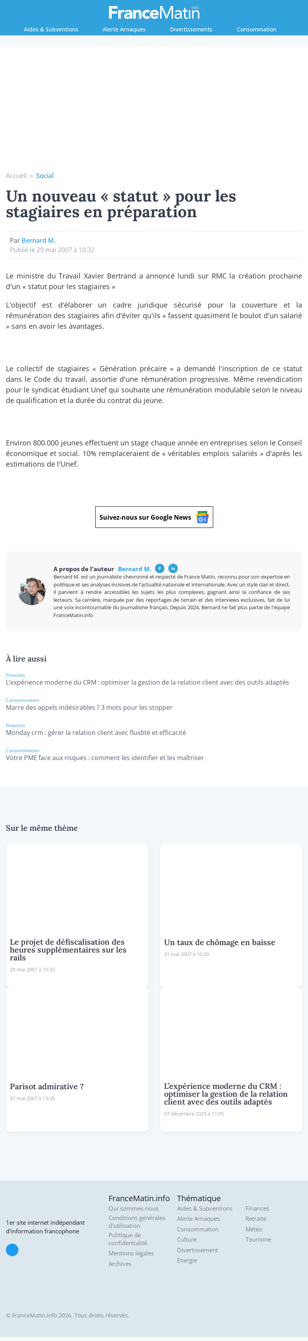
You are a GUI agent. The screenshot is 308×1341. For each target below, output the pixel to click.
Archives (120, 1264)
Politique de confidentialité (128, 1239)
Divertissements (191, 29)
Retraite (200, 46)
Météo (253, 1229)
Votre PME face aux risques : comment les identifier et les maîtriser (105, 757)
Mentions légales (131, 1253)
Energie (108, 46)
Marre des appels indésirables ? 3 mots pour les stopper (89, 707)
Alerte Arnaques (124, 29)
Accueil (16, 175)
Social (44, 175)
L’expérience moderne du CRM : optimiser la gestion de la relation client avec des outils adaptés (147, 682)
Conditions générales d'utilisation (137, 1221)
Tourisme (258, 1239)
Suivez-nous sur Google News (154, 517)
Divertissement (197, 1250)
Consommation (257, 29)
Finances (153, 46)
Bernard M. (38, 240)
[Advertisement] (154, 112)
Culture (187, 1239)
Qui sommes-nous (134, 1208)
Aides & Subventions (51, 29)
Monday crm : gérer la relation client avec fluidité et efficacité (96, 732)
